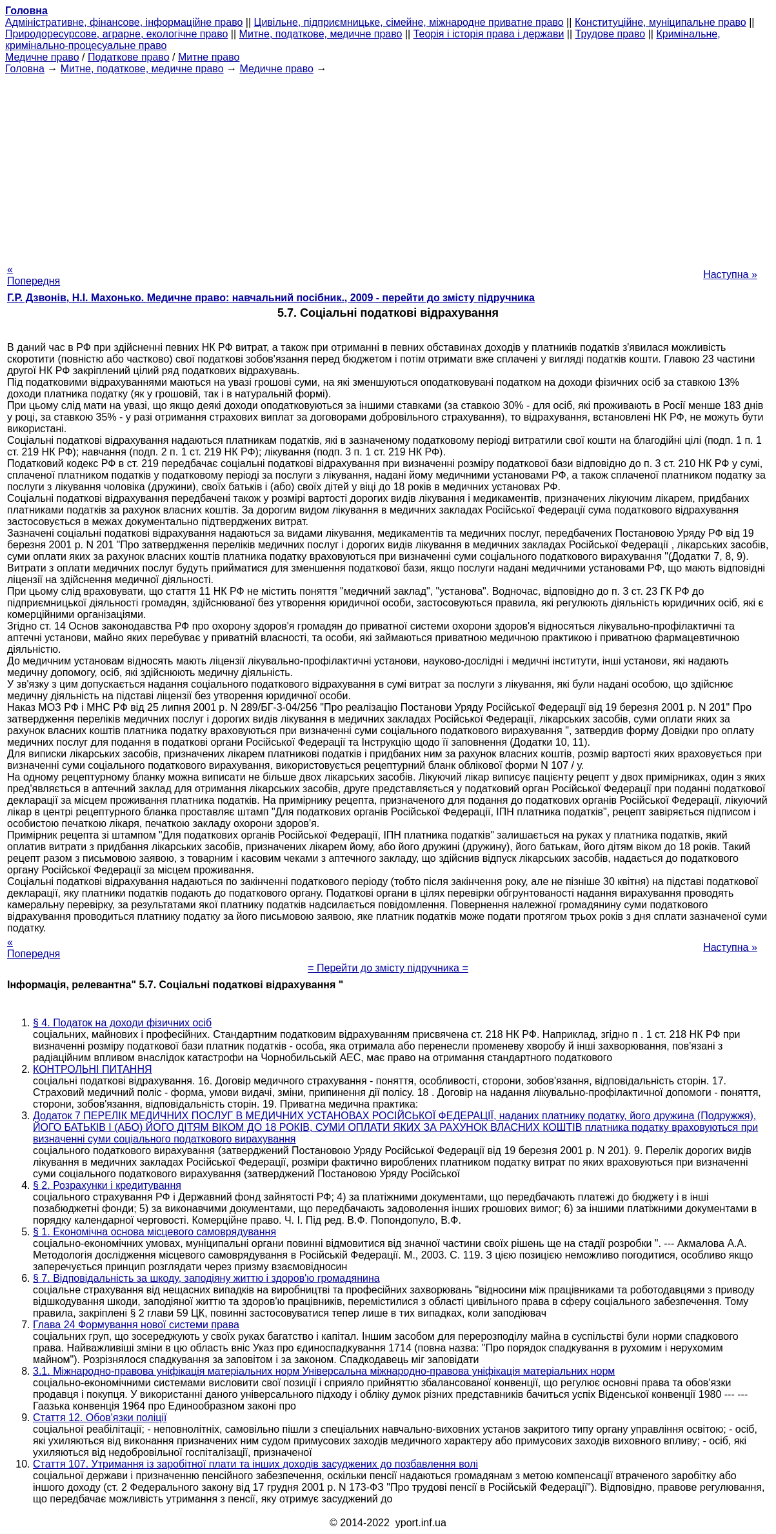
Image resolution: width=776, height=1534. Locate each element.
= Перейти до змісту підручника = (388, 967)
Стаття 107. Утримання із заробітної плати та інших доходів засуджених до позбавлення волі (255, 1464)
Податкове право (129, 57)
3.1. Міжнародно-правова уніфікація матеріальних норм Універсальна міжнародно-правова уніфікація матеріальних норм (324, 1371)
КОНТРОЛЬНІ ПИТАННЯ (92, 1069)
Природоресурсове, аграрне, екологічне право (116, 33)
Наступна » (730, 274)
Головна (25, 68)
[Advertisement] (388, 165)
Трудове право (610, 33)
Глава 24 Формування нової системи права (136, 1324)
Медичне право (42, 57)
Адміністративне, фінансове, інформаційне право (124, 22)
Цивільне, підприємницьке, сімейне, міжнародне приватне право (409, 22)
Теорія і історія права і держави (488, 33)
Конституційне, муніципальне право (660, 22)
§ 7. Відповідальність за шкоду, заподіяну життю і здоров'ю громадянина (206, 1278)
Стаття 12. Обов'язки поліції (99, 1417)
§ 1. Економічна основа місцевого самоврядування (154, 1231)
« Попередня (33, 275)
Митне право (208, 57)
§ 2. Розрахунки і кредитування (107, 1185)
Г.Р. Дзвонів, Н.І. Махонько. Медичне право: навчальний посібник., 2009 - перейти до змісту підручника (271, 297)
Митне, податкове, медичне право (321, 33)
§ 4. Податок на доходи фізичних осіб (122, 1022)
